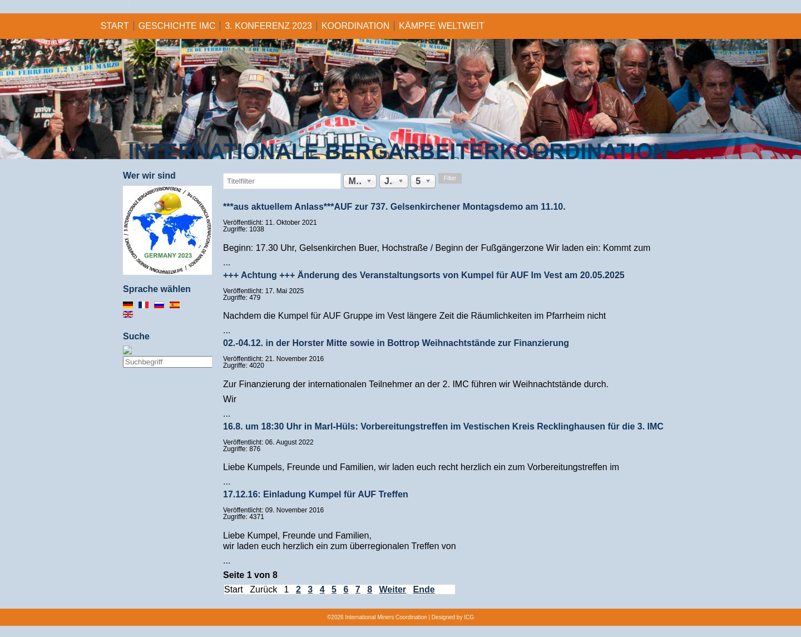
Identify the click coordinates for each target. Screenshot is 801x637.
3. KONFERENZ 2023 (268, 26)
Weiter (392, 589)
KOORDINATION (355, 26)
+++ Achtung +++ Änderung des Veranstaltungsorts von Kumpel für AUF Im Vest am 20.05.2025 (424, 275)
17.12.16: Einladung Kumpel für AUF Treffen (315, 494)
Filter (450, 178)
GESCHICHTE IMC (177, 26)
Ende (424, 589)
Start (115, 26)
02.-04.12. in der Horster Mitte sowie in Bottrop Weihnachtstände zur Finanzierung (396, 343)
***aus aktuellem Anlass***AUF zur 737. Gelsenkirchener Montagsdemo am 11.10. (394, 206)
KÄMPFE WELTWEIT (441, 26)
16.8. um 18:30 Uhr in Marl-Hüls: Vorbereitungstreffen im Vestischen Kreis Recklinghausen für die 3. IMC (443, 426)
